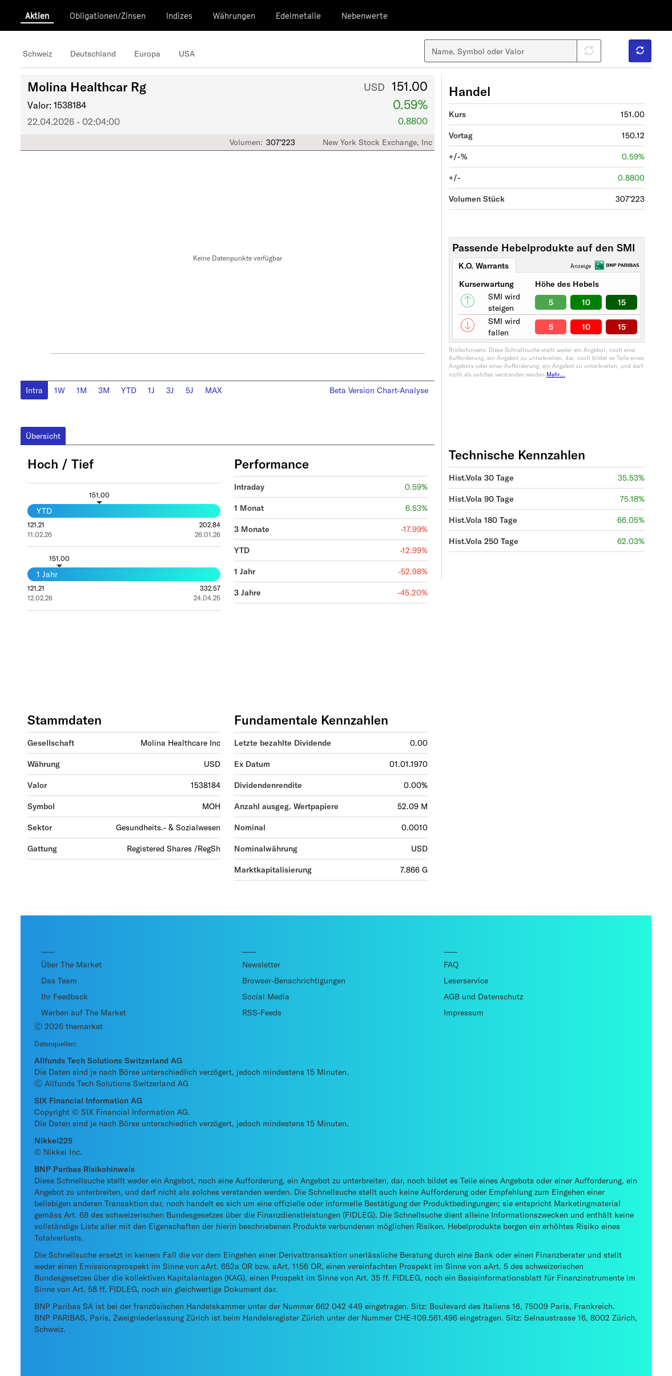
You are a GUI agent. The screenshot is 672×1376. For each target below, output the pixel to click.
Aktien (37, 16)
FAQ (451, 964)
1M (82, 390)
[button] (640, 50)
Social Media (265, 996)
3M (104, 390)
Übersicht (43, 436)
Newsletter (261, 964)
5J (190, 390)
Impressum (464, 1012)
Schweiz (37, 53)
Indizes (179, 16)
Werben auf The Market (83, 1012)
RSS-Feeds (261, 1012)
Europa (147, 53)
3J (170, 390)
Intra (34, 390)
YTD (128, 390)
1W (59, 390)
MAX (213, 390)
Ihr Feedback (64, 996)
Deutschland (93, 53)
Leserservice (466, 980)
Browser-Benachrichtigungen (293, 980)
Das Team (59, 980)
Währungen (234, 16)
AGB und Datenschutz (483, 996)
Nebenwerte (364, 16)
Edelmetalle (298, 16)
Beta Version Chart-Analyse (378, 390)
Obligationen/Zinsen (108, 16)
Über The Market (71, 964)
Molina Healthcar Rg (86, 86)
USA (187, 53)
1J (151, 390)
